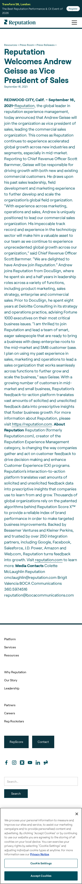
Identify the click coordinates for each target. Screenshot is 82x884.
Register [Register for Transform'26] (73, 8)
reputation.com (49, 559)
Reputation (25, 105)
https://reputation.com (32, 424)
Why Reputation (15, 672)
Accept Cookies (41, 875)
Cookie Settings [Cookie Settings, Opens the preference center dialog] (41, 863)
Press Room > (28, 44)
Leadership (11, 688)
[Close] (77, 814)
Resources (11, 655)
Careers (9, 713)
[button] (73, 22)
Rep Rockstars (14, 721)
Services (10, 647)
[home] (20, 22)
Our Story (10, 680)
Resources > (11, 44)
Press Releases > (46, 44)
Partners (10, 705)
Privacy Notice (39, 854)
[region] (41, 846)
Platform (10, 639)
